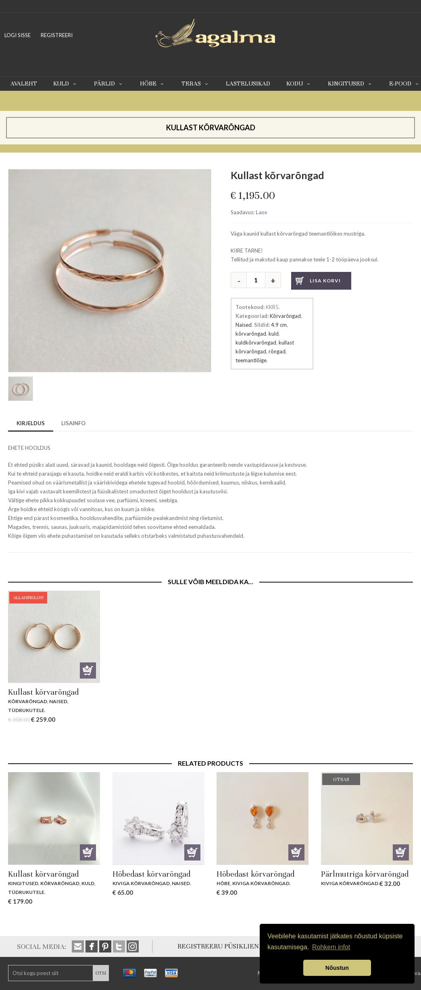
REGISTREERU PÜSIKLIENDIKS (225, 946)
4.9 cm (279, 325)
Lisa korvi (325, 281)
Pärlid (109, 83)
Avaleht (23, 83)
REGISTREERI (57, 35)
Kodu (299, 83)
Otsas (401, 852)
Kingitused (350, 83)
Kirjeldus (31, 423)
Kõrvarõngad (285, 316)
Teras (195, 83)
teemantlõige (251, 360)
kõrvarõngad (251, 333)
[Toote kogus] (259, 280)
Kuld (65, 83)
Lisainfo (73, 423)
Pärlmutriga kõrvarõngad (364, 874)
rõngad (277, 351)
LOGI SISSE (17, 35)
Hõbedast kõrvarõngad (151, 874)
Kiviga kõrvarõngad (141, 883)
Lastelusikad (248, 83)
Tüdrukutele (26, 710)
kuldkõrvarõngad (256, 342)
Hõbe (152, 83)
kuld (274, 333)
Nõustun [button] (337, 968)
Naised (244, 325)
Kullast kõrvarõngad (43, 692)
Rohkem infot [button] (331, 947)
